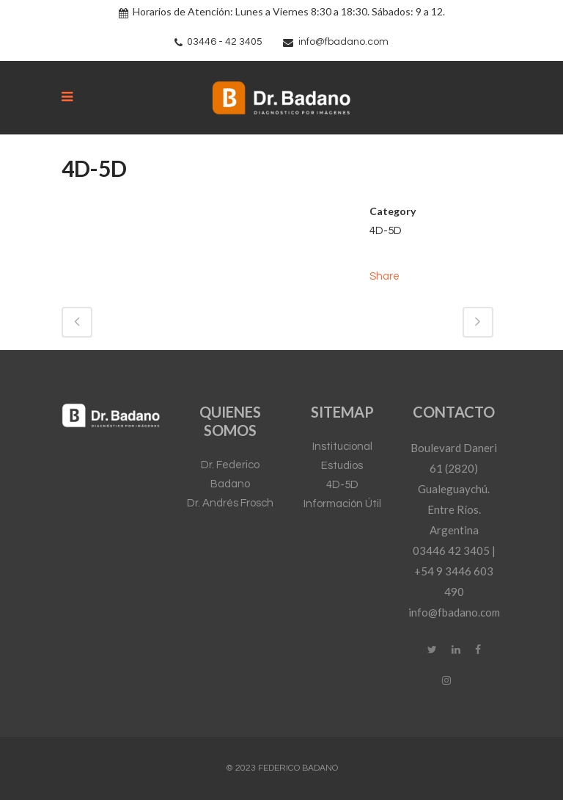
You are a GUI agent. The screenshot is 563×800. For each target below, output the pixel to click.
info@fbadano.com (343, 42)
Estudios (342, 465)
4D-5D (342, 484)
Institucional (342, 446)
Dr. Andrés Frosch (230, 503)
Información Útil (342, 503)
